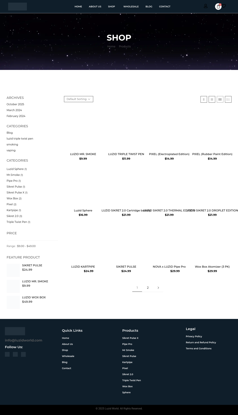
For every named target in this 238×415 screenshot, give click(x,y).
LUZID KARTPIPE (83, 266)
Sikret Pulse (14, 186)
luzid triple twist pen (20, 138)
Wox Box (12, 198)
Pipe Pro (12, 180)
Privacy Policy (194, 336)
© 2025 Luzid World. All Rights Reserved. (119, 408)
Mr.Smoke (13, 174)
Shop (111, 6)
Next (158, 288)
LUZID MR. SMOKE (35, 281)
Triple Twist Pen (17, 222)
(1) (25, 169)
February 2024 (16, 116)
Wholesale (131, 6)
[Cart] (218, 6)
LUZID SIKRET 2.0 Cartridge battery (126, 210)
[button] (112, 6)
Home (78, 6)
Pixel (10, 204)
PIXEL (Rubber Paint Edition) (212, 154)
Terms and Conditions (198, 348)
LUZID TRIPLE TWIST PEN (126, 154)
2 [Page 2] (148, 288)
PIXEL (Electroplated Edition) (169, 154)
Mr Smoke (128, 350)
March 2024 (14, 110)
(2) (20, 198)
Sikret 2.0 (13, 216)
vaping (11, 150)
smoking (12, 144)
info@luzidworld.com (23, 340)
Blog (148, 6)
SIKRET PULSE (32, 265)
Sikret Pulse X (15, 192)
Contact (164, 6)
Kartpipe (12, 210)
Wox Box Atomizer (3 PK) (212, 266)
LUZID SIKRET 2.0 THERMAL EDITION (169, 210)
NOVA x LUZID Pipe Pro (169, 266)
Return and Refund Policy (201, 342)
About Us (95, 6)
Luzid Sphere (15, 169)
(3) (20, 216)
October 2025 (15, 104)
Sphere (126, 392)
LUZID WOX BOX (34, 297)
